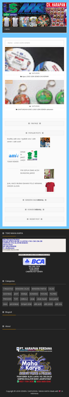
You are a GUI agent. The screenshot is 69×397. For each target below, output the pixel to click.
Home (10, 43)
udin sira (58, 304)
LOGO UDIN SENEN (33, 76)
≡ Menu (7, 29)
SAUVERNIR (44, 76)
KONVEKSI (34, 294)
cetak (32, 299)
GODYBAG (7, 294)
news (5, 304)
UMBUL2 (24, 299)
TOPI (16, 299)
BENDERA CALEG (22, 289)
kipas (24, 76)
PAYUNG (44, 294)
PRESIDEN (7, 299)
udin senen (48, 304)
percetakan (14, 304)
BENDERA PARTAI (39, 289)
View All (40, 200)
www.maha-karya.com (10, 250)
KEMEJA (24, 294)
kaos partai (53, 299)
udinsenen (49, 109)
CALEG (51, 289)
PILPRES (53, 294)
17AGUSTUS (8, 289)
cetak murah (42, 299)
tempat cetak (26, 304)
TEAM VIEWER (12, 161)
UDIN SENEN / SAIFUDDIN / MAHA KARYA (33, 391)
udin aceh (38, 304)
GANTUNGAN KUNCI (25, 109)
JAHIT (16, 294)
